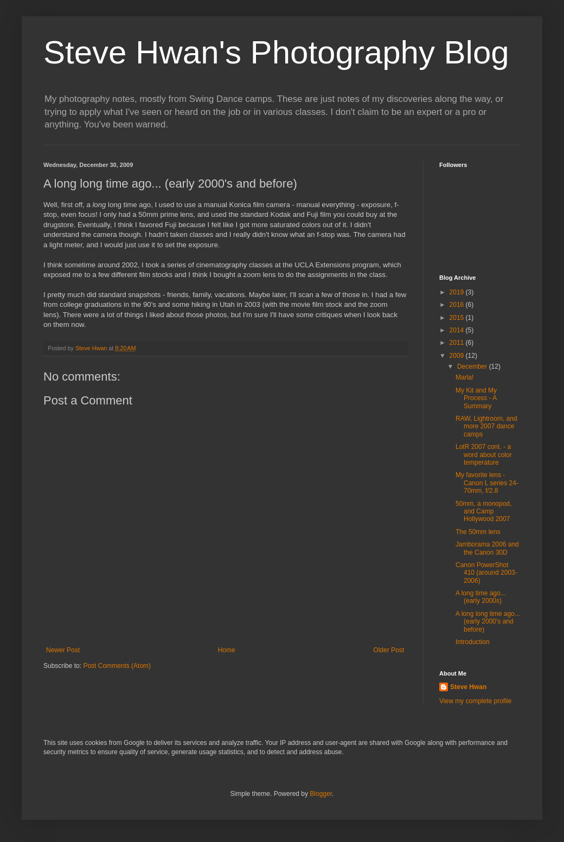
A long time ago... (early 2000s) (481, 597)
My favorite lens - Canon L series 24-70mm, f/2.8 (487, 482)
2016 (458, 304)
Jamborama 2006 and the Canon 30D (487, 548)
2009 (458, 355)
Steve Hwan (468, 687)
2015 (458, 318)
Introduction (473, 642)
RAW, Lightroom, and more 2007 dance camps (486, 426)
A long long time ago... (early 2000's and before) (488, 621)
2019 (458, 292)
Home (226, 650)
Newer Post (63, 650)
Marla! (464, 377)
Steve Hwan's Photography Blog (276, 52)
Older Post (388, 650)
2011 (458, 342)
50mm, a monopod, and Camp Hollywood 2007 (483, 511)
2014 (458, 330)
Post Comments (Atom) (117, 666)
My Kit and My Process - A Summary (476, 398)
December (473, 366)
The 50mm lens (478, 532)
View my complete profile (475, 701)
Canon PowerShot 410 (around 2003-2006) (486, 572)
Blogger (321, 794)
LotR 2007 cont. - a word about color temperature (484, 454)
